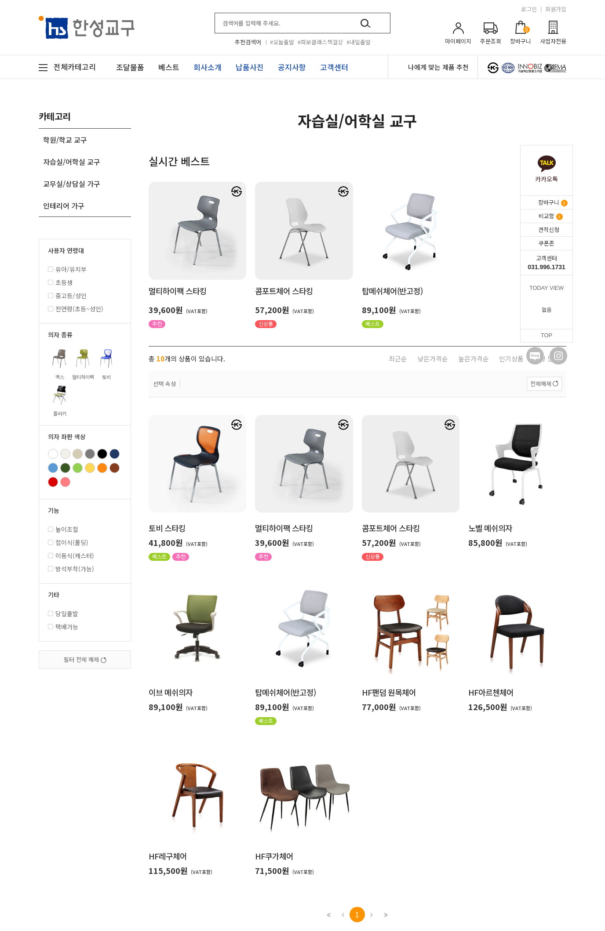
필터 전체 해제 (85, 659)
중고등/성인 (67, 295)
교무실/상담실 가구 (71, 183)
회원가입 (555, 9)
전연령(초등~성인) (75, 308)
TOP (547, 335)
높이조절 (63, 529)
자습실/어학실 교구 (71, 161)
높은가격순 (473, 358)
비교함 (551, 216)
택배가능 (63, 626)
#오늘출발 (282, 42)
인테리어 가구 (63, 205)
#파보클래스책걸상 (320, 42)
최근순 (398, 358)
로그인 (529, 9)
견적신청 (548, 229)
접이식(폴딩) (68, 542)
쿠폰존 (546, 243)
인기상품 (511, 358)
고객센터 (546, 262)
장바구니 (553, 202)
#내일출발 (358, 42)
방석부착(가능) (71, 568)
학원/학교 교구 (65, 139)
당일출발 (63, 613)
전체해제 (540, 383)
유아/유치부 (67, 269)
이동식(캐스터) (71, 555)
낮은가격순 (432, 358)
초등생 (60, 282)
